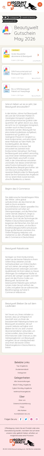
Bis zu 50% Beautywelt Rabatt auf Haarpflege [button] (20, 90)
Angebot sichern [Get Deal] (38, 72)
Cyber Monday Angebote (22, 388)
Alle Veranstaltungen (22, 381)
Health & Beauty (28, 17)
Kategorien (22, 373)
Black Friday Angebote (22, 385)
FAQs (22, 407)
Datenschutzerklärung (22, 403)
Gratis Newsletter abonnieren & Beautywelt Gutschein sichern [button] (21, 55)
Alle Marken (22, 410)
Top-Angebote (22, 366)
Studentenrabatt (22, 369)
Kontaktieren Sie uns (22, 414)
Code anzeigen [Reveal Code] (38, 55)
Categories (14, 17)
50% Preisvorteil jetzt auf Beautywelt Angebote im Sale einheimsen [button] (21, 72)
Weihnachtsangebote (22, 391)
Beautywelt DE (10, 21)
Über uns (22, 400)
